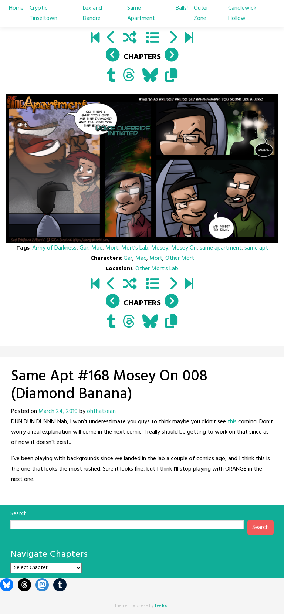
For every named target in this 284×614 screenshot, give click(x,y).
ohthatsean (101, 411)
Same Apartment (141, 13)
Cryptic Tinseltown (43, 13)
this (232, 422)
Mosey (159, 248)
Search (18, 514)
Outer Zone (201, 13)
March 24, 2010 (58, 411)
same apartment (220, 248)
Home (16, 8)
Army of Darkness (54, 248)
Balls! (182, 8)
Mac (96, 248)
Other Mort (179, 258)
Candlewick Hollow (242, 13)
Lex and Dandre (92, 13)
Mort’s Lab (134, 248)
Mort (111, 248)
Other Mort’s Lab (156, 269)
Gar (84, 248)
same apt (256, 248)
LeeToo (162, 606)
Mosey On (184, 248)
